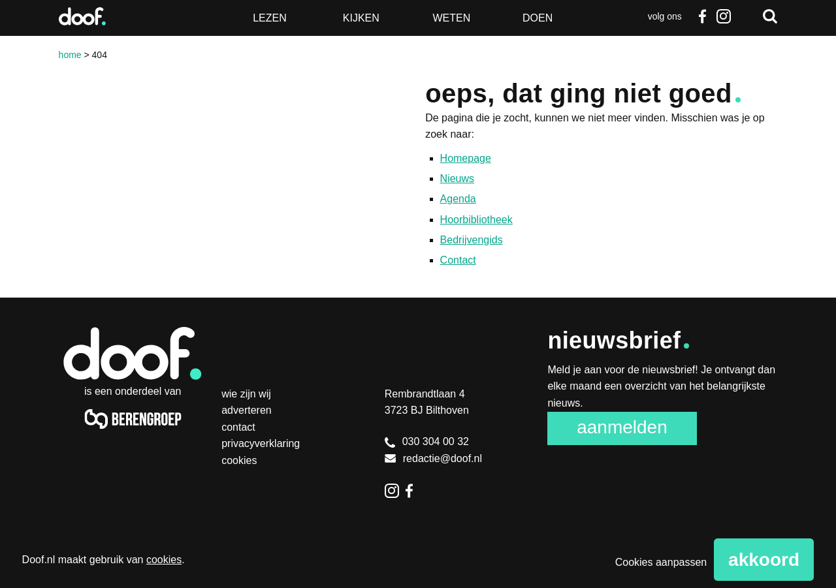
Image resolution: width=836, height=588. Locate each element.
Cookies (239, 460)
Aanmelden (622, 427)
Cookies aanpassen (661, 562)
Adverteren (246, 410)
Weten (451, 17)
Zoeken (770, 16)
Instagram (723, 16)
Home (70, 55)
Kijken (361, 17)
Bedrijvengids (471, 239)
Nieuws (457, 178)
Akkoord (763, 559)
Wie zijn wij (246, 393)
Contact (458, 260)
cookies (164, 559)
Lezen (270, 17)
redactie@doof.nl (433, 458)
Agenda (458, 198)
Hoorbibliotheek (476, 219)
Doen (537, 17)
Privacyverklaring (260, 443)
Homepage (465, 158)
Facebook (703, 16)
